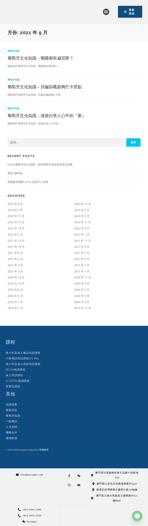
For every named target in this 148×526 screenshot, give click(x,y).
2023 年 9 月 (81, 216)
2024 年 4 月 (15, 210)
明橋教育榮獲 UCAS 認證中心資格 (28, 182)
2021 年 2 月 (15, 271)
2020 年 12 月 (16, 277)
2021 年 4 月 (15, 265)
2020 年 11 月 (82, 277)
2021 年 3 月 (81, 265)
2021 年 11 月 (82, 240)
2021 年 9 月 (81, 246)
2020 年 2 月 (81, 302)
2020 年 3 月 (15, 302)
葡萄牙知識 (13, 50)
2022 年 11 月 (82, 222)
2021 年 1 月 (81, 271)
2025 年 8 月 (15, 204)
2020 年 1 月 (15, 308)
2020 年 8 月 (15, 289)
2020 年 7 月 (81, 289)
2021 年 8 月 (15, 253)
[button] (106, 12)
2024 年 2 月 (81, 210)
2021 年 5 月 (81, 259)
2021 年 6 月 (15, 259)
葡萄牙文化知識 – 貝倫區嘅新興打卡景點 (45, 86)
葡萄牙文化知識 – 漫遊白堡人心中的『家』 (47, 115)
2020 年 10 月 (16, 283)
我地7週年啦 (15, 173)
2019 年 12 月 (82, 308)
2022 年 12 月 (16, 222)
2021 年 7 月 (81, 253)
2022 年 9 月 (81, 228)
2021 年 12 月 (16, 240)
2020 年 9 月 (81, 283)
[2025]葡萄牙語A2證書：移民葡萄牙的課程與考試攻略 (40, 164)
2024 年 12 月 (82, 204)
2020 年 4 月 (81, 296)
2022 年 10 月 (16, 228)
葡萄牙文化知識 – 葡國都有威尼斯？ (40, 58)
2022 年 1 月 (81, 234)
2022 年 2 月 (15, 234)
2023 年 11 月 (16, 216)
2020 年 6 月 (15, 296)
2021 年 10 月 (16, 246)
